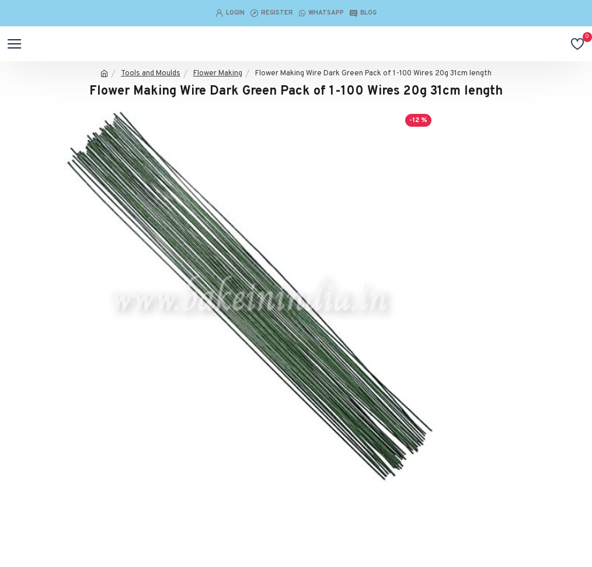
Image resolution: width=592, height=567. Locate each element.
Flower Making (217, 73)
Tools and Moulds (150, 73)
